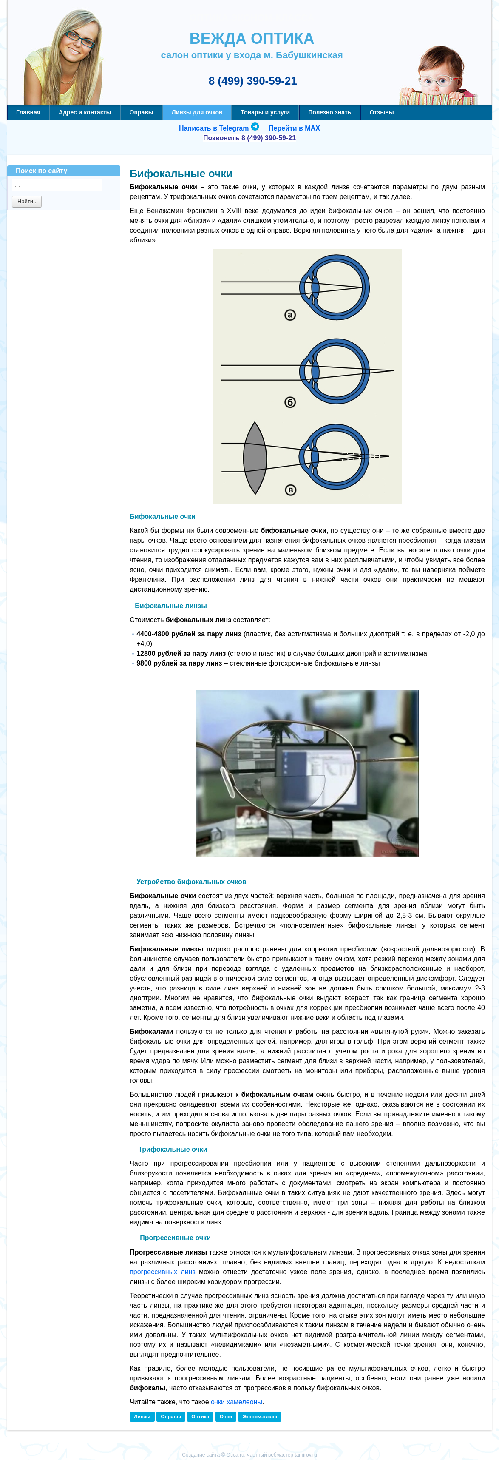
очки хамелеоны (236, 1402)
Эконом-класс (259, 1417)
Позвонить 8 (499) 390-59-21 (249, 138)
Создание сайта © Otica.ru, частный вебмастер (237, 1455)
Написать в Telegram (214, 128)
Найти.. (26, 201)
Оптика (200, 1417)
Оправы (171, 1417)
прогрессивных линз (163, 1271)
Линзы (142, 1417)
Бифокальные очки (181, 173)
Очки (226, 1417)
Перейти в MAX (294, 128)
